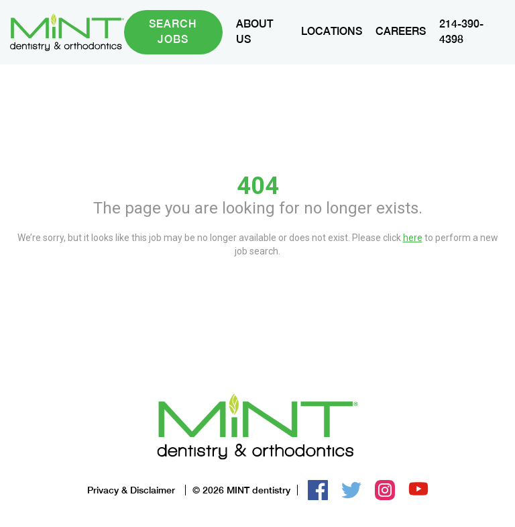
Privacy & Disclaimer (131, 490)
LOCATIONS (331, 31)
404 (258, 186)
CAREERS (401, 31)
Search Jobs (173, 31)
